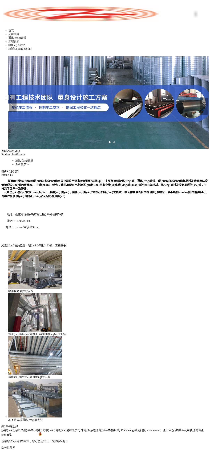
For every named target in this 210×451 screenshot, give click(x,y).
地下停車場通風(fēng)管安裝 (25, 419)
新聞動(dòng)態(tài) (19, 48)
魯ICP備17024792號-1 (25, 434)
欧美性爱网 (8, 447)
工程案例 (13, 41)
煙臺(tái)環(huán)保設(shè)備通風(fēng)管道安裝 (37, 334)
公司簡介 (13, 34)
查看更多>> (22, 164)
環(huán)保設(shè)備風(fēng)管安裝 (29, 376)
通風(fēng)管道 (17, 37)
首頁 (11, 30)
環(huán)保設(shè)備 (40, 245)
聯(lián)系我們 (17, 45)
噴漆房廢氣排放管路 (20, 291)
